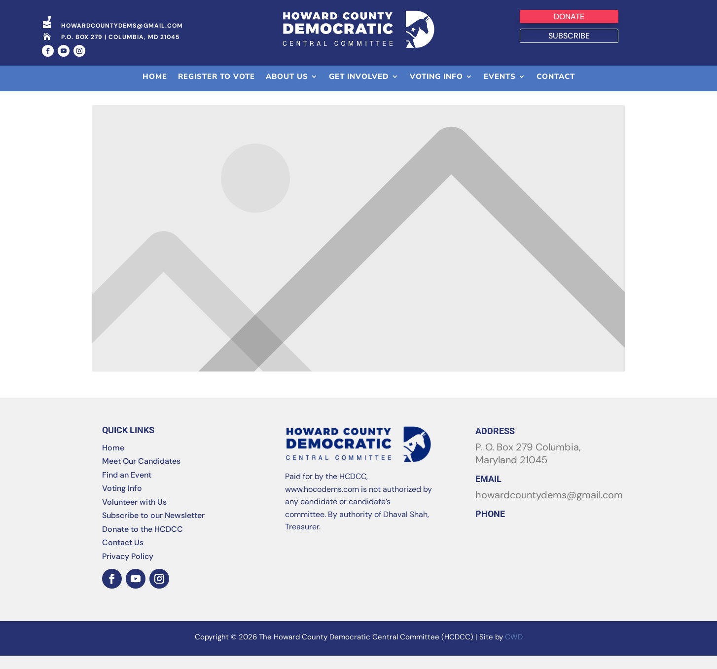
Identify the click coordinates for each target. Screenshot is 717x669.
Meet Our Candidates (141, 474)
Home (113, 460)
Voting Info (122, 501)
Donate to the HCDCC (142, 542)
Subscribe (569, 36)
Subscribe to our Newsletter (153, 528)
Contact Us (122, 556)
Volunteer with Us (134, 515)
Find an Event (126, 488)
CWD (514, 650)
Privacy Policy (127, 569)
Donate (569, 16)
